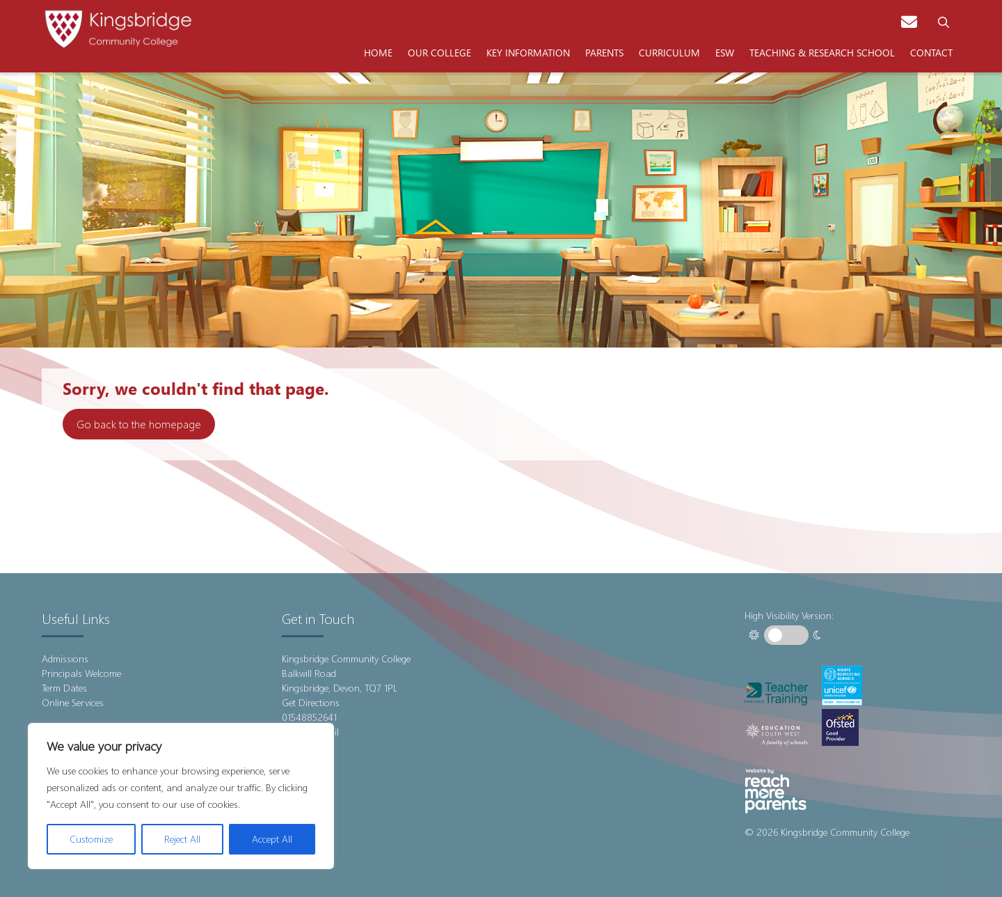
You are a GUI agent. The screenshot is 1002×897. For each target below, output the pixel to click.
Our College (439, 52)
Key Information (528, 52)
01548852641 (309, 717)
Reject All (182, 838)
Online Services (73, 702)
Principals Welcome (81, 673)
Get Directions (311, 702)
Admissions (65, 658)
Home (378, 52)
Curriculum (669, 52)
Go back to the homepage (139, 423)
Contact (931, 52)
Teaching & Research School (822, 52)
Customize (91, 838)
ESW (724, 52)
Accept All (272, 838)
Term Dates (64, 687)
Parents (604, 52)
